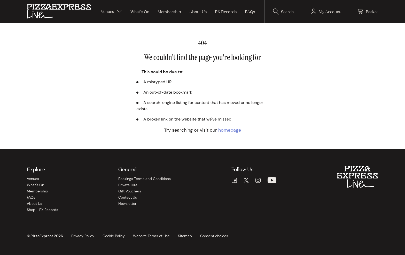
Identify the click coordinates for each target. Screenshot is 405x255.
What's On (139, 11)
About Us (198, 11)
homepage (229, 130)
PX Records (226, 11)
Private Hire (127, 185)
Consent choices (214, 236)
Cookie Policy (114, 236)
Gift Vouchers (129, 191)
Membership (169, 11)
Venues (111, 11)
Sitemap (185, 236)
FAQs (250, 11)
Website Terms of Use (151, 236)
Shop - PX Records (42, 209)
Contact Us (127, 197)
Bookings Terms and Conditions (144, 178)
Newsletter (127, 203)
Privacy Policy (82, 236)
